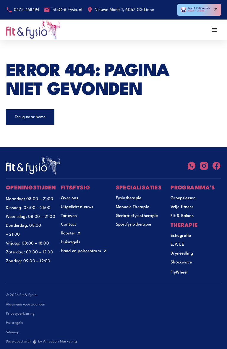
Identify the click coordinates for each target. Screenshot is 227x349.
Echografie (181, 236)
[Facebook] (216, 166)
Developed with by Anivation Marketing (41, 341)
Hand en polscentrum (81, 251)
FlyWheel (179, 272)
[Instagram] (204, 166)
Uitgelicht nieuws (77, 207)
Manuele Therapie (132, 207)
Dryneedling (182, 253)
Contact (68, 224)
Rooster (68, 233)
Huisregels (70, 242)
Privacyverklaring (20, 314)
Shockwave (181, 262)
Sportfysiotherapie (133, 224)
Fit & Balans (182, 216)
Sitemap (13, 332)
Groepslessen (183, 198)
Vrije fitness (182, 207)
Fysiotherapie (129, 198)
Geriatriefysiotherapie (137, 216)
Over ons (69, 198)
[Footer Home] (33, 166)
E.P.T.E (177, 244)
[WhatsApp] (191, 166)
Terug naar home (30, 117)
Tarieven (69, 216)
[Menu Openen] (214, 29)
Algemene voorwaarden (25, 304)
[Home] (33, 30)
